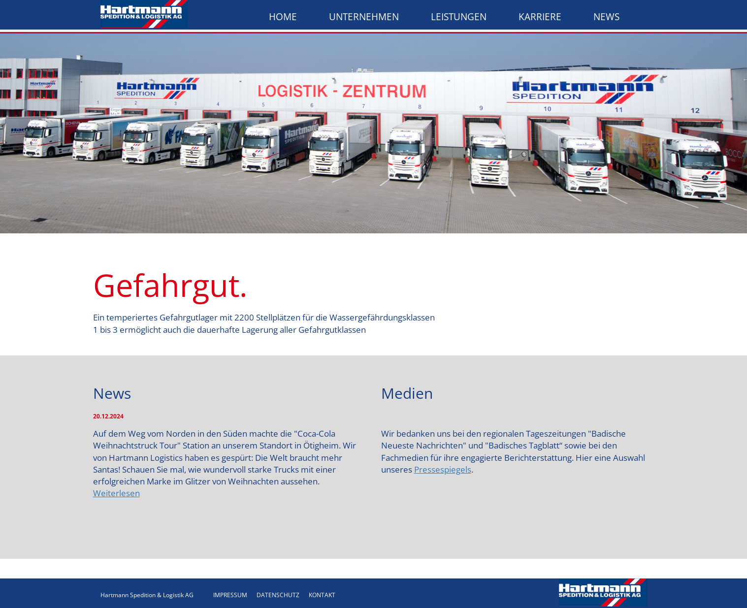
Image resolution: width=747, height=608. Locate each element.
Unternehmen (364, 16)
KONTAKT (322, 595)
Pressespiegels (442, 469)
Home (283, 16)
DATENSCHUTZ (278, 595)
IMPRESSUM (230, 595)
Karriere (540, 16)
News (606, 16)
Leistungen (459, 16)
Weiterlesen (116, 493)
